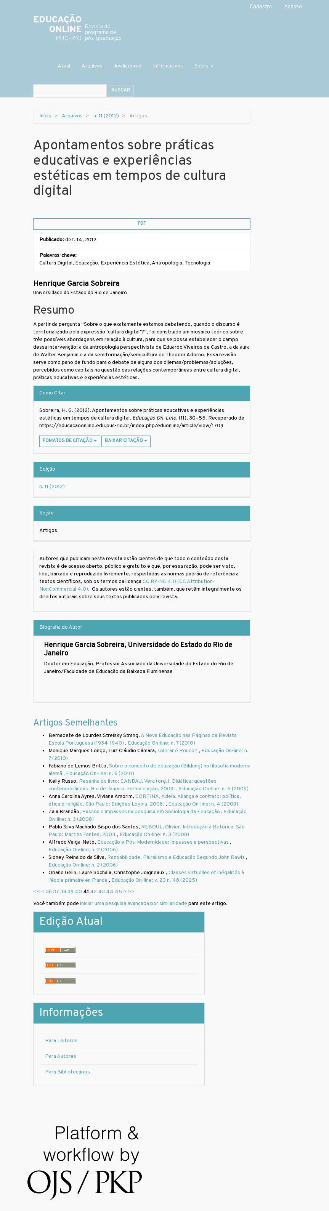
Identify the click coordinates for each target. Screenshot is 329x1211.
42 (93, 892)
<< (36, 892)
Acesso (293, 7)
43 (101, 892)
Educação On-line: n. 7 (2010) (161, 743)
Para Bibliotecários (67, 1072)
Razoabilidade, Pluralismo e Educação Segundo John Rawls (176, 857)
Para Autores (60, 1056)
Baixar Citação (126, 441)
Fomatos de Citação (70, 441)
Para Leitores (61, 1041)
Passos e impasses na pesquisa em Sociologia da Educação (151, 812)
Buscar (120, 90)
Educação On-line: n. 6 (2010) (100, 773)
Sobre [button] (203, 66)
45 (118, 892)
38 (63, 892)
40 (78, 892)
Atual (64, 66)
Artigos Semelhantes (75, 723)
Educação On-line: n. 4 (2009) (203, 804)
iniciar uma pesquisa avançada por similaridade (133, 903)
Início (45, 116)
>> (131, 892)
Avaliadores (127, 66)
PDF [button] (142, 224)
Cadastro (261, 7)
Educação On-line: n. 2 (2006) (83, 850)
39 (70, 892)
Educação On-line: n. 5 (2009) (214, 789)
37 (56, 892)
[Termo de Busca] (70, 90)
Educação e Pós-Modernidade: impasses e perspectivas (163, 842)
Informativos (168, 66)
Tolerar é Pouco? (178, 751)
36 (49, 892)
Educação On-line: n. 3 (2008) (154, 834)
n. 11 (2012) (106, 116)
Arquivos (92, 66)
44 (110, 892)
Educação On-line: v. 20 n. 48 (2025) (154, 880)
